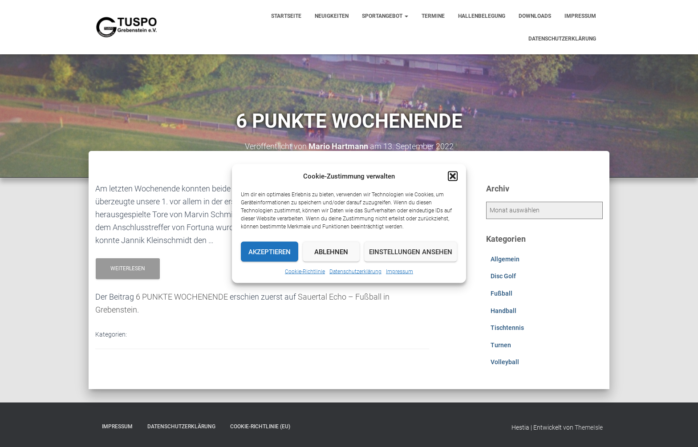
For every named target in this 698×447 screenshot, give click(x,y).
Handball (503, 310)
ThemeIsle (589, 427)
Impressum (399, 271)
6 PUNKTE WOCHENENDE (182, 296)
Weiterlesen (127, 268)
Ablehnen (331, 252)
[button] (452, 176)
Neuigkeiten (332, 16)
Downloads (535, 16)
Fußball (501, 293)
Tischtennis (507, 327)
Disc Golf (503, 276)
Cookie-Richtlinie (305, 271)
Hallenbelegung (481, 16)
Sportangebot (385, 16)
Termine (433, 16)
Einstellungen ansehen (410, 252)
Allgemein (505, 259)
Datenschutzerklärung (355, 271)
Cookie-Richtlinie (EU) (260, 426)
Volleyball (505, 362)
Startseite (286, 16)
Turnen (501, 345)
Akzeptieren (269, 252)
